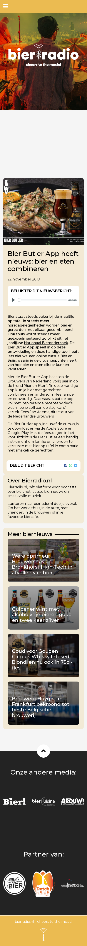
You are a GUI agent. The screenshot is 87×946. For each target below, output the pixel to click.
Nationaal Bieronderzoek (46, 343)
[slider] (42, 300)
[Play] (13, 299)
